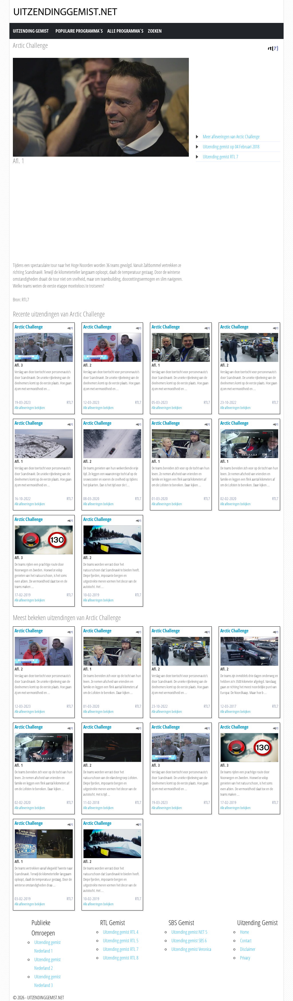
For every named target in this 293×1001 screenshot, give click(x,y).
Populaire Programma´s (79, 31)
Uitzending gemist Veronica (191, 949)
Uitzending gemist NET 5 (189, 932)
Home (244, 932)
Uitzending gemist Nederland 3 (47, 981)
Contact (246, 940)
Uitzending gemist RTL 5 (120, 940)
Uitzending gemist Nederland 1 (47, 946)
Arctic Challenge (30, 45)
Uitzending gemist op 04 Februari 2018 (231, 146)
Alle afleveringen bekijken (30, 407)
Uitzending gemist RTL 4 (120, 932)
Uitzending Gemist (31, 31)
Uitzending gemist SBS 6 (189, 940)
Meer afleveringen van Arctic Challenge (231, 136)
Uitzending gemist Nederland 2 (47, 963)
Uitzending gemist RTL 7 (220, 157)
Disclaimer (247, 949)
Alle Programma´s (125, 31)
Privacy (245, 958)
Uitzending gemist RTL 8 (120, 958)
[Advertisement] (101, 208)
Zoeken (155, 31)
